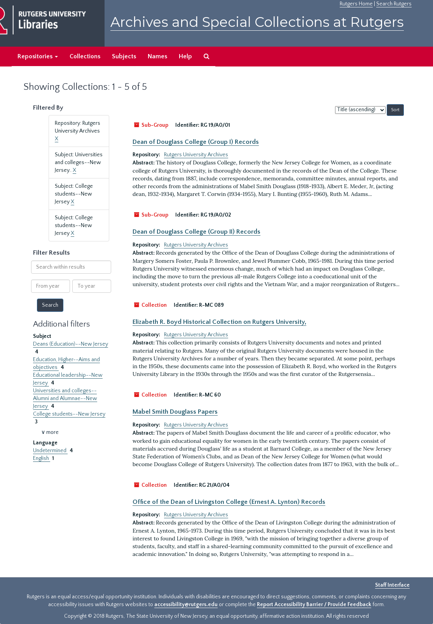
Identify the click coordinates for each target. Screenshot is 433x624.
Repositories (37, 56)
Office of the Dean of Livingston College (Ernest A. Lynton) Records (229, 501)
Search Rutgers (394, 4)
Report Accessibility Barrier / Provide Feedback (314, 604)
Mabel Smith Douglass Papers (175, 411)
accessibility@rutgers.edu (186, 604)
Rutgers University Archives (196, 155)
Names (157, 56)
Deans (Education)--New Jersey (70, 344)
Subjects (124, 56)
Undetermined (50, 450)
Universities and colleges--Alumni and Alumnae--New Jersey (65, 398)
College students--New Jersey (69, 414)
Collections (85, 56)
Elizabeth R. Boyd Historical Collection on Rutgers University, (219, 321)
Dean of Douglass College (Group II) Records (196, 231)
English (41, 458)
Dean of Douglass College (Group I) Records (196, 141)
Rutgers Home (356, 4)
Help (185, 56)
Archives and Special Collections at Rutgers (257, 22)
